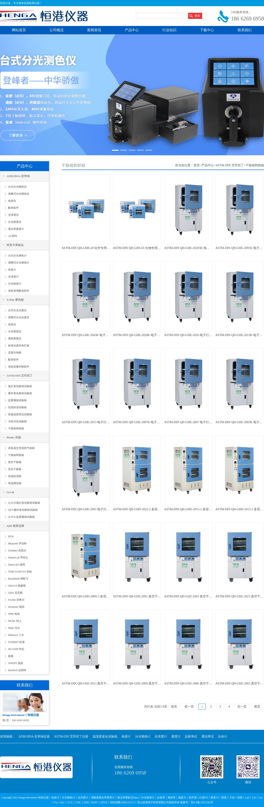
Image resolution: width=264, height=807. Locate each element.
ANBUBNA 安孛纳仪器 (34, 736)
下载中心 (207, 30)
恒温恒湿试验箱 (17, 407)
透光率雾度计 (16, 229)
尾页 (257, 706)
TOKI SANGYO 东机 (20, 571)
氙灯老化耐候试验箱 (20, 386)
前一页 (189, 706)
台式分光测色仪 (17, 186)
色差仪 (12, 200)
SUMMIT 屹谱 (16, 642)
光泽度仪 (13, 214)
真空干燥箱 (14, 462)
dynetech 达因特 (17, 670)
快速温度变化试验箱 (20, 414)
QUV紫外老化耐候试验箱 (23, 509)
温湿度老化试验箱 (105, 736)
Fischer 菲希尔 (16, 599)
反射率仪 (191, 736)
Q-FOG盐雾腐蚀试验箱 (21, 516)
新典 (10, 656)
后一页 (242, 706)
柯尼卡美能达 (15, 245)
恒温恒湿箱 (14, 476)
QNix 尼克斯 (15, 592)
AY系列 (12, 236)
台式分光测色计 (17, 255)
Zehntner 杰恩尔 (17, 550)
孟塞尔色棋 (14, 352)
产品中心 (132, 30)
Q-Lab (10, 492)
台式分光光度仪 (17, 310)
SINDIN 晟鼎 (15, 663)
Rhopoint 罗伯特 (17, 543)
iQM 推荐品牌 (15, 525)
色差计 (12, 269)
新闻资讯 (94, 30)
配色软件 (13, 207)
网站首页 (19, 30)
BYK (11, 536)
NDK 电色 (14, 613)
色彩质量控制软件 (18, 366)
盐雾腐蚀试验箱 (17, 400)
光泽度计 (13, 276)
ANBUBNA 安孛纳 (18, 176)
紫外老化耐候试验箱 (20, 393)
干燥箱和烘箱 (16, 428)
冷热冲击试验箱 (17, 421)
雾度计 (176, 736)
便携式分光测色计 (18, 262)
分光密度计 (14, 283)
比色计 (222, 736)
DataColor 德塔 (16, 564)
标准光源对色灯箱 (18, 345)
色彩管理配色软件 (18, 290)
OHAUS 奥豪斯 (17, 585)
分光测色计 (142, 736)
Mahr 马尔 (14, 627)
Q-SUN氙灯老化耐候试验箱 (24, 502)
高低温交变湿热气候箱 (21, 448)
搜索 (197, 15)
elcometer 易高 (16, 606)
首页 (197, 165)
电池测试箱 (14, 483)
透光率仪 (208, 736)
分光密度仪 (14, 221)
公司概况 (57, 30)
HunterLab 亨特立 (18, 557)
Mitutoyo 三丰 (16, 635)
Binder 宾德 (14, 437)
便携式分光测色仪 (18, 193)
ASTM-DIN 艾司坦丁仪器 (71, 736)
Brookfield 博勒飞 (18, 578)
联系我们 (245, 30)
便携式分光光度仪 (18, 317)
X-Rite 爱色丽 (15, 299)
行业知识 (169, 30)
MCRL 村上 (15, 620)
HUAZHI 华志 (16, 649)
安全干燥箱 (14, 469)
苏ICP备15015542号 (202, 802)
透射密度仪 (14, 338)
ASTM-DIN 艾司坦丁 (19, 375)
